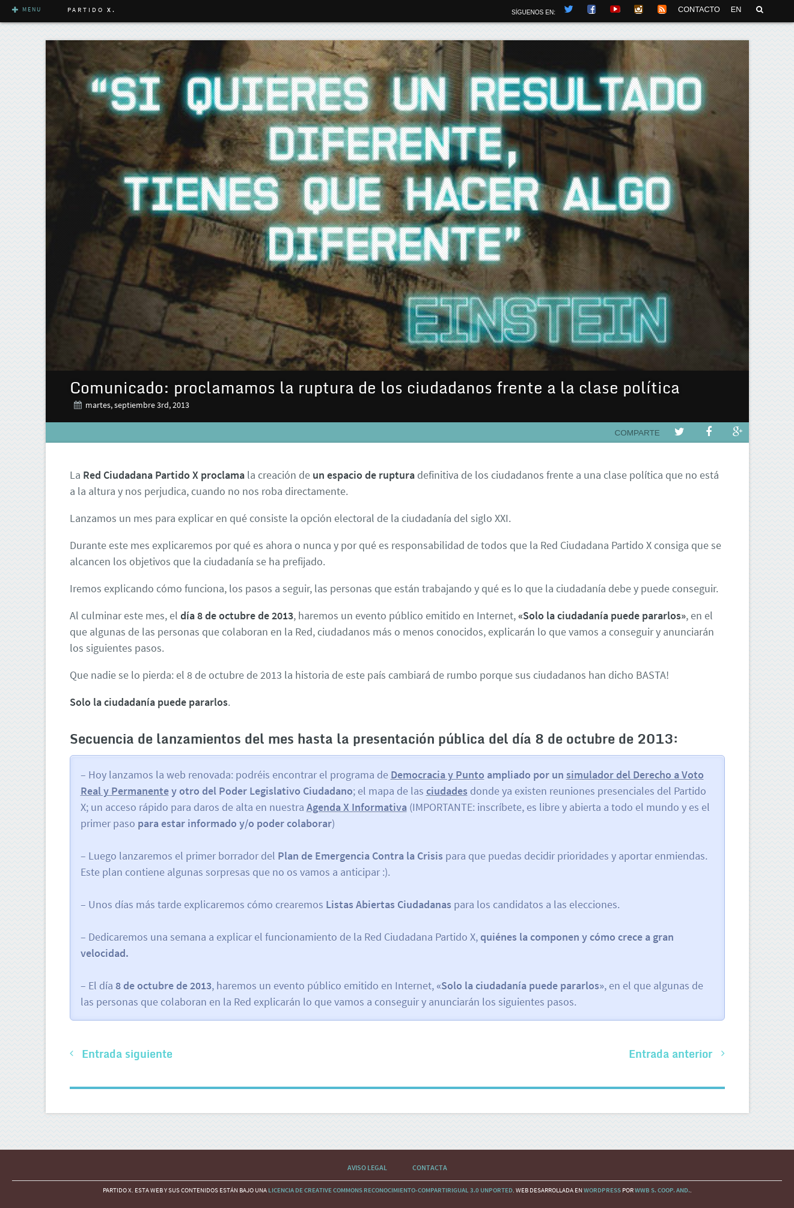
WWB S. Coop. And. (662, 1190)
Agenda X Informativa (357, 807)
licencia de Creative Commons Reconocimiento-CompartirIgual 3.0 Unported (390, 1190)
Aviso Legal (367, 1167)
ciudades (447, 791)
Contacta (429, 1167)
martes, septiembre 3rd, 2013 (137, 405)
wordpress (602, 1190)
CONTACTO (699, 9)
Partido (91, 9)
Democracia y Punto (437, 775)
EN (736, 9)
